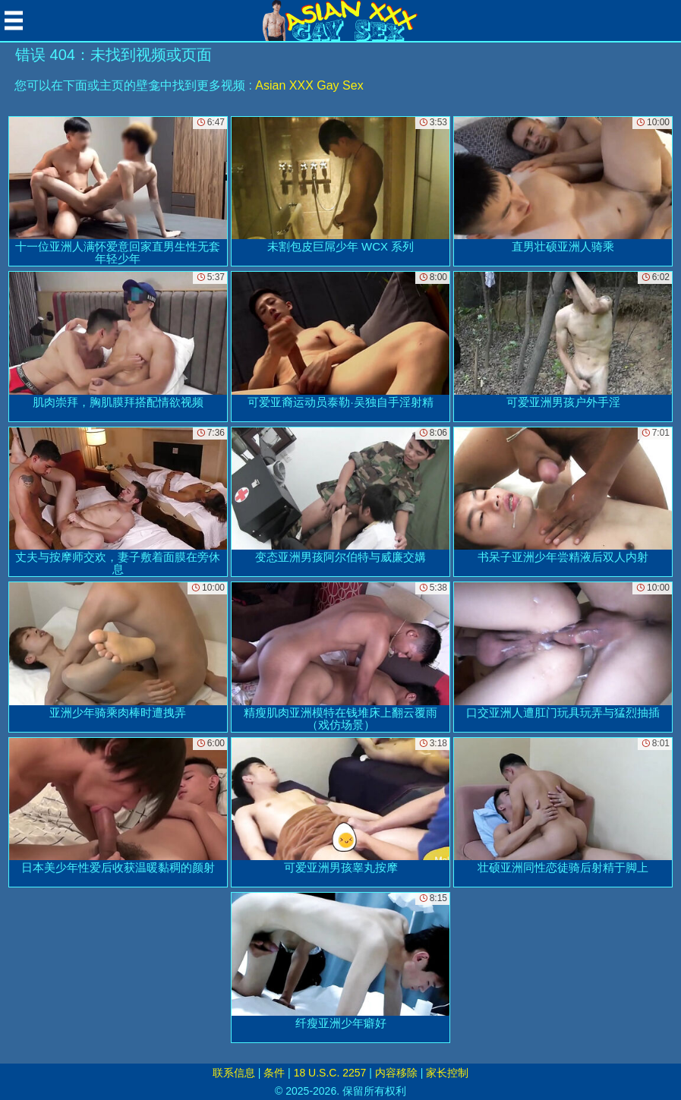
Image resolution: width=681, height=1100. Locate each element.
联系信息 (234, 1073)
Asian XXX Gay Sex (309, 85)
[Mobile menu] (14, 20)
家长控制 (447, 1073)
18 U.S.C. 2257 (330, 1073)
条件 (274, 1073)
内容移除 (396, 1073)
